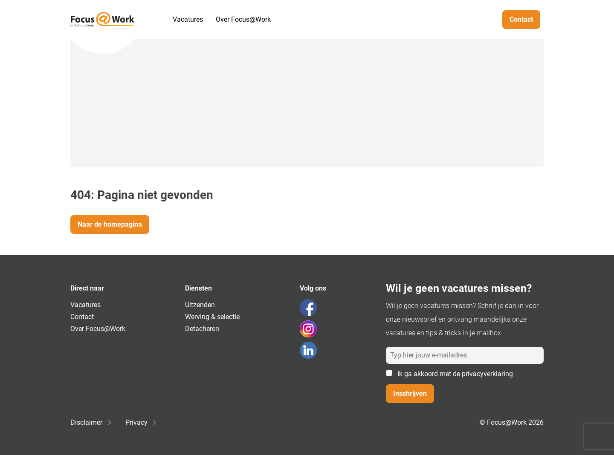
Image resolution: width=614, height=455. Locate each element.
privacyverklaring (487, 374)
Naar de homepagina (110, 224)
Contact (521, 19)
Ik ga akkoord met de (449, 374)
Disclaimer (90, 422)
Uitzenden (200, 305)
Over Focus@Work (243, 19)
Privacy (140, 422)
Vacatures (188, 19)
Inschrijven (410, 393)
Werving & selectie (212, 317)
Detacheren (202, 329)
